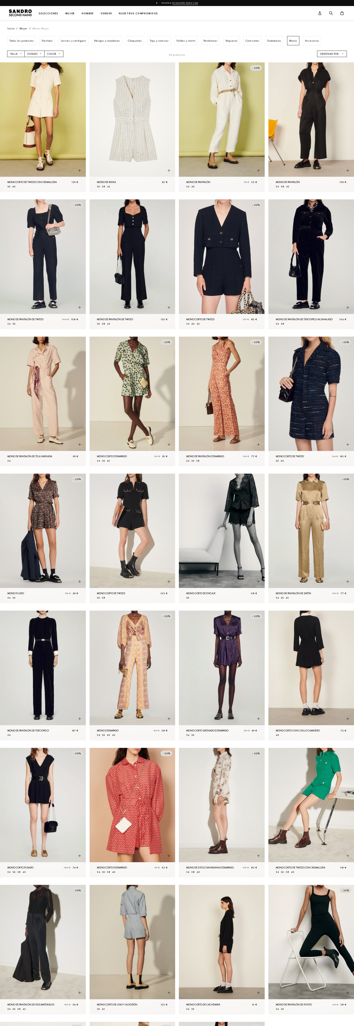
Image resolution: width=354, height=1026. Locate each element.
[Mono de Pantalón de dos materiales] (43, 949)
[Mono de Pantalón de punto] (311, 949)
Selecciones (48, 13)
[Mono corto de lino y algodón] (132, 949)
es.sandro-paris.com (185, 3)
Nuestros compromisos (138, 13)
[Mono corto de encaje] (222, 538)
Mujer (70, 13)
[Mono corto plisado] (43, 812)
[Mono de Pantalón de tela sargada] (43, 401)
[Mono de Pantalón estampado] (222, 401)
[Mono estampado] (132, 675)
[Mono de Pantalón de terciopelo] (43, 675)
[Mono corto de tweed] (222, 264)
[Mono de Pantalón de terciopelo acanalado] (311, 264)
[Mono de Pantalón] (222, 127)
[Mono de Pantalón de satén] (311, 538)
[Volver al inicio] (20, 13)
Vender (106, 13)
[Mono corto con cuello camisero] (311, 675)
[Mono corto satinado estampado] (222, 675)
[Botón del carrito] (342, 13)
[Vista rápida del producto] (79, 170)
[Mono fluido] (43, 538)
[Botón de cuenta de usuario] (319, 13)
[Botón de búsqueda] (331, 13)
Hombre (88, 13)
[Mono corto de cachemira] (222, 949)
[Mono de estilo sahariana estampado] (222, 812)
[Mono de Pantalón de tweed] (43, 264)
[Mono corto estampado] (132, 401)
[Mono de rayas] (132, 127)
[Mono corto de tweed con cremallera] (43, 127)
